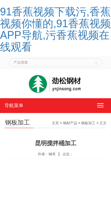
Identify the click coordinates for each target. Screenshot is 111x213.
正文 (103, 123)
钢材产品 (70, 123)
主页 (55, 123)
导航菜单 (13, 105)
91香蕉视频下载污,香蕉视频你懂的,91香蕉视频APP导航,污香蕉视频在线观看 (55, 29)
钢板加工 (88, 123)
